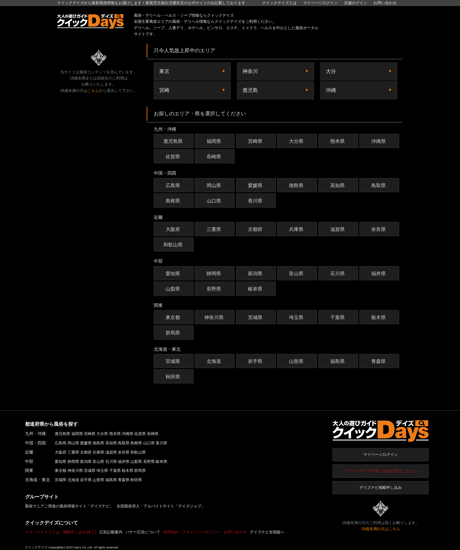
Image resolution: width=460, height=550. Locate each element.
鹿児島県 (173, 141)
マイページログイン (380, 454)
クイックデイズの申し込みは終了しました (380, 471)
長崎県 (215, 156)
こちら (93, 90)
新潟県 (256, 273)
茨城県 (256, 317)
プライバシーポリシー (201, 532)
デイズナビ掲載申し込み (380, 487)
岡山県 (215, 185)
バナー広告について (143, 532)
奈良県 (379, 229)
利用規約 (171, 532)
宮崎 (164, 90)
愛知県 (174, 273)
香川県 (256, 200)
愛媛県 (256, 185)
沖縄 (331, 90)
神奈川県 (214, 317)
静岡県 (215, 273)
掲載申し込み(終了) (79, 532)
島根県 (174, 200)
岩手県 (256, 361)
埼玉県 (297, 317)
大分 (331, 71)
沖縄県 (379, 141)
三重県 (215, 229)
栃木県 (379, 317)
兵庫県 (297, 229)
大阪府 (174, 229)
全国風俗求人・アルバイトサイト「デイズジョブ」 (161, 506)
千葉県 (338, 317)
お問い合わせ (385, 3)
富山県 (297, 273)
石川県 (338, 273)
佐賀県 (174, 156)
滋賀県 (338, 229)
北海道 (215, 361)
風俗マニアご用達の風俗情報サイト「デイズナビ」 (69, 506)
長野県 (215, 288)
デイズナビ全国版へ (267, 532)
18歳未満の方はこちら (380, 529)
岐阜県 (256, 288)
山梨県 (174, 288)
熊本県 (338, 141)
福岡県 (215, 141)
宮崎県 (256, 141)
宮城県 (174, 361)
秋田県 (174, 376)
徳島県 (297, 185)
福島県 (338, 361)
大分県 (297, 141)
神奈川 (250, 71)
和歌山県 (173, 244)
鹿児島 (250, 90)
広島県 (174, 185)
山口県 (215, 200)
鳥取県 (379, 185)
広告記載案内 (110, 532)
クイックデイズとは (279, 3)
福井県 (379, 273)
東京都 (174, 317)
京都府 (256, 229)
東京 (164, 71)
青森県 (379, 361)
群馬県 (174, 332)
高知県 (338, 185)
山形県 (297, 361)
